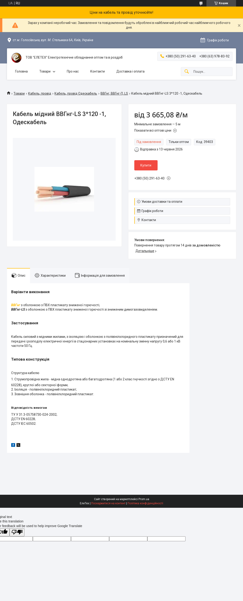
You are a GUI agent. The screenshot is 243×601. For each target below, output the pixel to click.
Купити (145, 165)
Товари (45, 71)
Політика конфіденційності (145, 503)
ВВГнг (15, 305)
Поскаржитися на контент (108, 503)
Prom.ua (143, 499)
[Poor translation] (17, 532)
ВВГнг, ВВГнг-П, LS (114, 93)
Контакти (97, 71)
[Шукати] (186, 71)
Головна (21, 71)
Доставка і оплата (130, 71)
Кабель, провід (39, 93)
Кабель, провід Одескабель (75, 93)
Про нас (73, 71)
